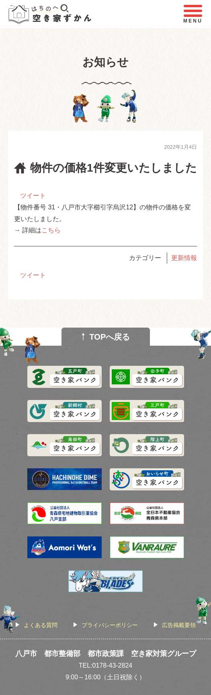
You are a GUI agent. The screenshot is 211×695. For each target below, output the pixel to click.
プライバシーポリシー (110, 625)
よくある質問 (40, 625)
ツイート (33, 195)
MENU (193, 14)
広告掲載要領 (179, 625)
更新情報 (184, 257)
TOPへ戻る (110, 336)
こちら (51, 230)
